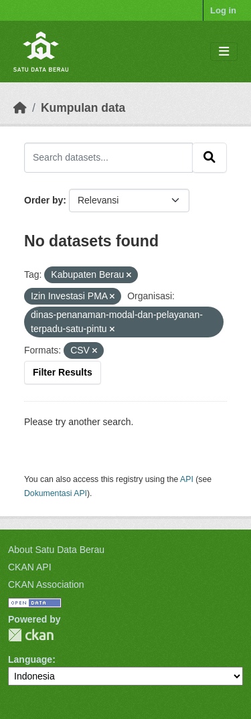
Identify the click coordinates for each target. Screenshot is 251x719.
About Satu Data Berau (56, 549)
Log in (223, 10)
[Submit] (209, 157)
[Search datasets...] (108, 157)
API (186, 479)
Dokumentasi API (55, 493)
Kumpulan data (83, 107)
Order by (43, 200)
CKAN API (30, 567)
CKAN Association (46, 584)
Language (30, 659)
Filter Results (62, 372)
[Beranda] (20, 107)
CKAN (31, 635)
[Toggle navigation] (224, 52)
